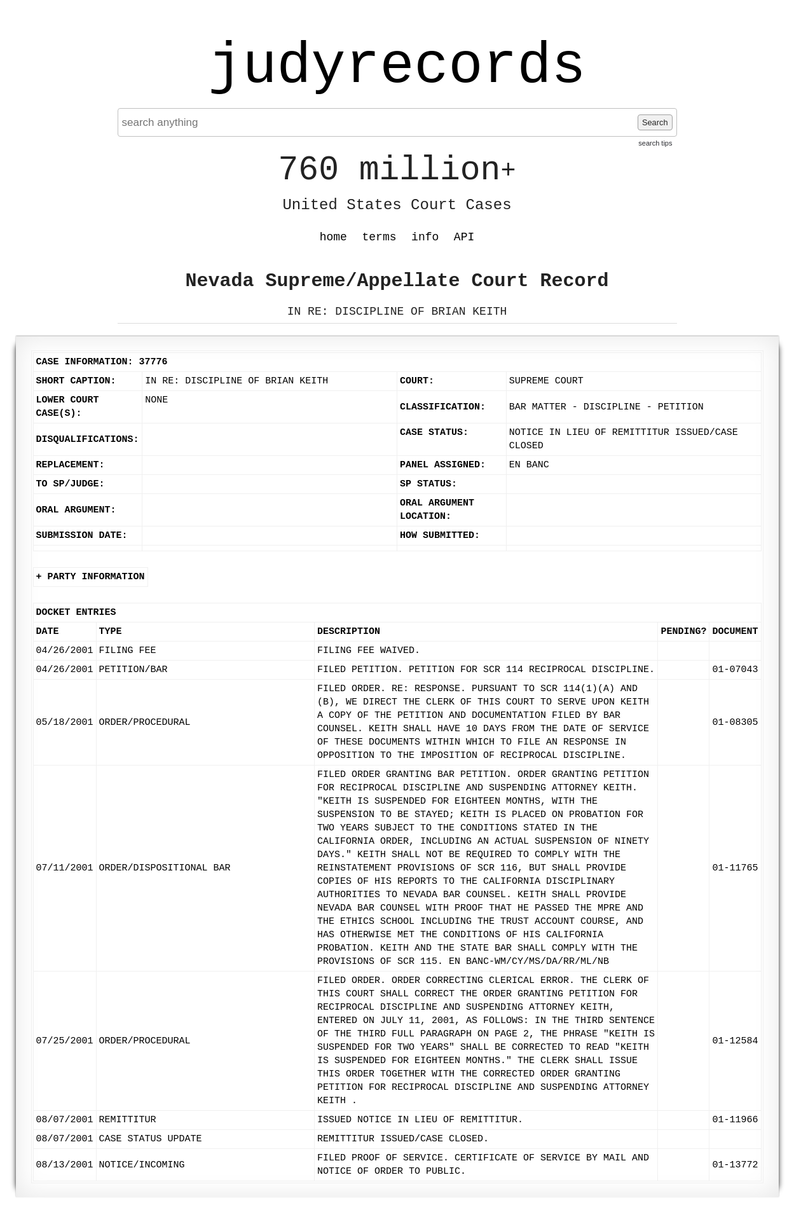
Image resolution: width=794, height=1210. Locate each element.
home (333, 237)
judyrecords (396, 66)
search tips (655, 143)
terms (379, 237)
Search (655, 122)
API (464, 237)
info (425, 237)
